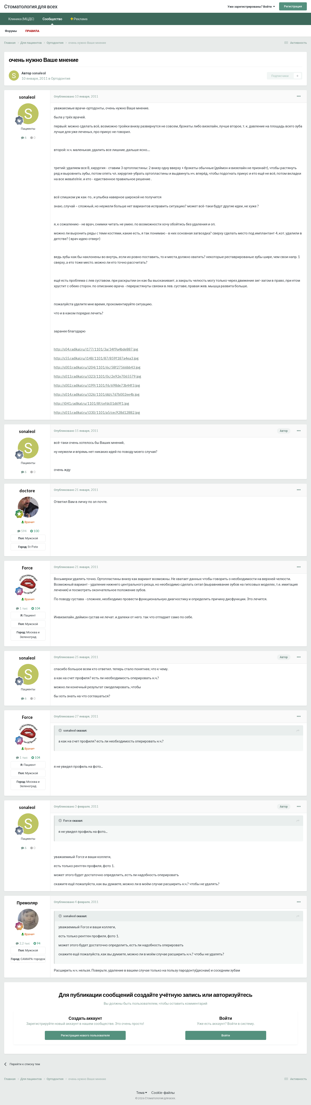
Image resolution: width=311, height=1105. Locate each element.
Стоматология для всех (30, 6)
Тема (141, 1092)
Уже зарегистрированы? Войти (251, 6)
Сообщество (52, 21)
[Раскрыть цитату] (60, 730)
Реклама (80, 19)
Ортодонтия (60, 78)
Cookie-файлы (163, 1092)
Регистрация (293, 6)
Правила (32, 31)
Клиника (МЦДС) (21, 19)
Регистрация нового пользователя (85, 1035)
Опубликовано (76, 96)
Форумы (11, 31)
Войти (225, 1035)
